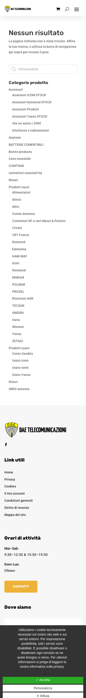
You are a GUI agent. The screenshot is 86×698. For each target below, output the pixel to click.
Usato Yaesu (21, 375)
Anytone (15, 137)
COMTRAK (16, 166)
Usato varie (20, 367)
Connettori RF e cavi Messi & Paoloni (39, 221)
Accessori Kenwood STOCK (32, 102)
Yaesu (16, 334)
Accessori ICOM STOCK (29, 95)
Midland (18, 277)
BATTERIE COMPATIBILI (26, 144)
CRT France (20, 235)
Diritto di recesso (16, 507)
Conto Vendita (22, 353)
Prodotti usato (19, 348)
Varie (16, 320)
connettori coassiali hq (25, 173)
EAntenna (19, 249)
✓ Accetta (43, 680)
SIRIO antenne (19, 389)
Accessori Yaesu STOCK (29, 116)
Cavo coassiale (20, 158)
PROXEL (18, 291)
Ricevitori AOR (22, 298)
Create (17, 228)
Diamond (18, 242)
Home (8, 472)
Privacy (9, 479)
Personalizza (43, 688)
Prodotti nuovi (19, 187)
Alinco (16, 199)
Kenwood (19, 270)
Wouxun (18, 327)
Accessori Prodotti (25, 109)
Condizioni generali (18, 500)
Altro (15, 206)
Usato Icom (20, 360)
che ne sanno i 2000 (26, 123)
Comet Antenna (23, 214)
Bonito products (20, 152)
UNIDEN (18, 313)
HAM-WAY (19, 256)
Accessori (16, 89)
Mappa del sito (15, 515)
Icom (15, 263)
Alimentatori (21, 192)
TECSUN (18, 305)
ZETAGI (17, 341)
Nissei (13, 180)
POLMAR (18, 284)
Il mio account (14, 493)
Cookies (10, 486)
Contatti (21, 586)
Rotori (13, 382)
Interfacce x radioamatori (30, 130)
